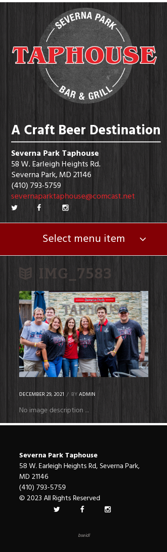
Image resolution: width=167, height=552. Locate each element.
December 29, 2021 (41, 394)
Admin (87, 394)
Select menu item (83, 239)
